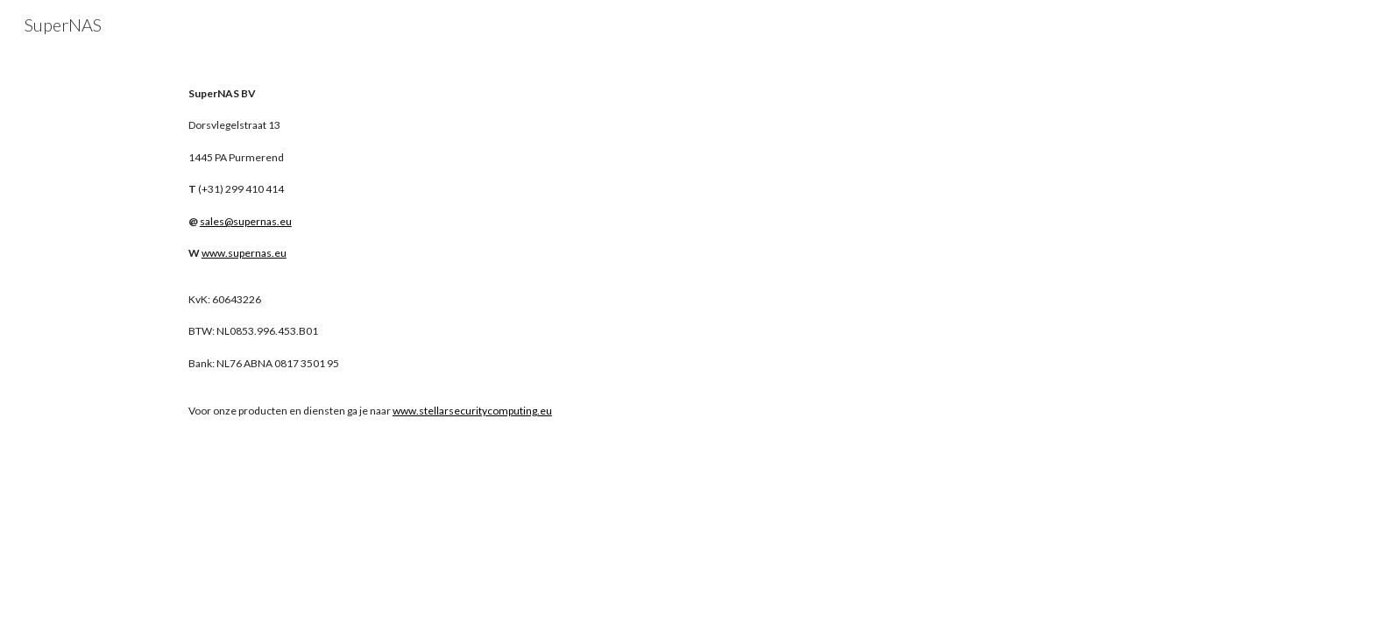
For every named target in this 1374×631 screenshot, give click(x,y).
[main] (427, 173)
